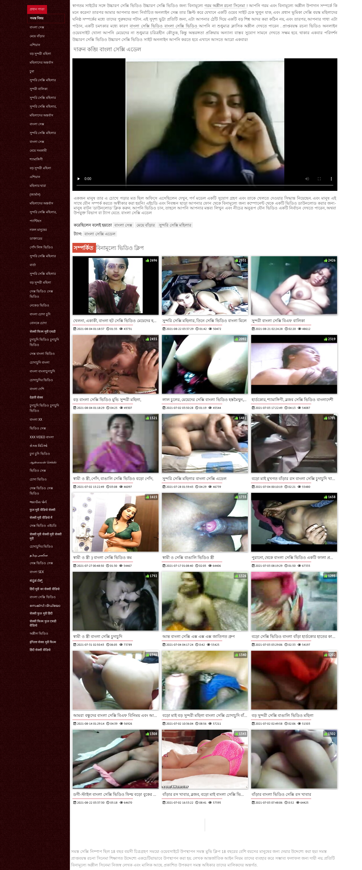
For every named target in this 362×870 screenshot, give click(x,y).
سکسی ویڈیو (39, 555)
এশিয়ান (35, 45)
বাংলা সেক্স (37, 27)
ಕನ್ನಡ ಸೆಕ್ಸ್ (36, 580)
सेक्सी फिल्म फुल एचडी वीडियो (43, 623)
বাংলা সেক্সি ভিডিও (43, 597)
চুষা (32, 71)
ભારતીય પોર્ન (38, 502)
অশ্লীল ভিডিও (39, 633)
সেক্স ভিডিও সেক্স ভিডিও (41, 294)
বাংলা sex (37, 572)
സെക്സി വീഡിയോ (45, 605)
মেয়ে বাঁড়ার (37, 36)
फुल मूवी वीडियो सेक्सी (42, 510)
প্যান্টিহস (35, 221)
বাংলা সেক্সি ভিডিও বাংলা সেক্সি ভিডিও (164, 25)
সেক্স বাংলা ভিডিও (42, 354)
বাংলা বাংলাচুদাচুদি (42, 371)
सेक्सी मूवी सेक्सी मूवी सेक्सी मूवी (46, 536)
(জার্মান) (35, 194)
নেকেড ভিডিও (39, 305)
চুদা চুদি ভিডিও (40, 454)
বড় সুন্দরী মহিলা (40, 54)
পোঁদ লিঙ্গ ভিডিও (41, 247)
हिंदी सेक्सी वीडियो (40, 650)
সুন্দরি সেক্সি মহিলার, (43, 106)
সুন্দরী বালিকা (39, 89)
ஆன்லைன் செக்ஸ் (43, 462)
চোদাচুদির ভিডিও (41, 380)
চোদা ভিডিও (38, 479)
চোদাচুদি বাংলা (40, 362)
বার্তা (33, 265)
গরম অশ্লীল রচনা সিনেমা (225, 5)
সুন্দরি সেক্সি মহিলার (43, 80)
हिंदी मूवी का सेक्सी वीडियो (45, 589)
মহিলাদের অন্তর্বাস (41, 62)
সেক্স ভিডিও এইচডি (43, 526)
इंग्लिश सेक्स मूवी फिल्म (43, 642)
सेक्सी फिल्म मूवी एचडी (43, 331)
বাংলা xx (36, 419)
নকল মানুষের (38, 230)
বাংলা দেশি (37, 389)
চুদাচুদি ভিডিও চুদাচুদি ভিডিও (44, 342)
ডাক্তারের (36, 238)
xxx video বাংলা (42, 437)
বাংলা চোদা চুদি (40, 314)
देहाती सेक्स (36, 397)
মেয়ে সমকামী (38, 150)
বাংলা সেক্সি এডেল (99, 233)
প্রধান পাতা (37, 9)
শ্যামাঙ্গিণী (36, 159)
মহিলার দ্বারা (38, 186)
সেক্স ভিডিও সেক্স (41, 563)
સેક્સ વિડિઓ (39, 446)
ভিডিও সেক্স (38, 428)
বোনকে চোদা (38, 323)
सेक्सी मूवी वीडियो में (41, 517)
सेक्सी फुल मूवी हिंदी (41, 613)
